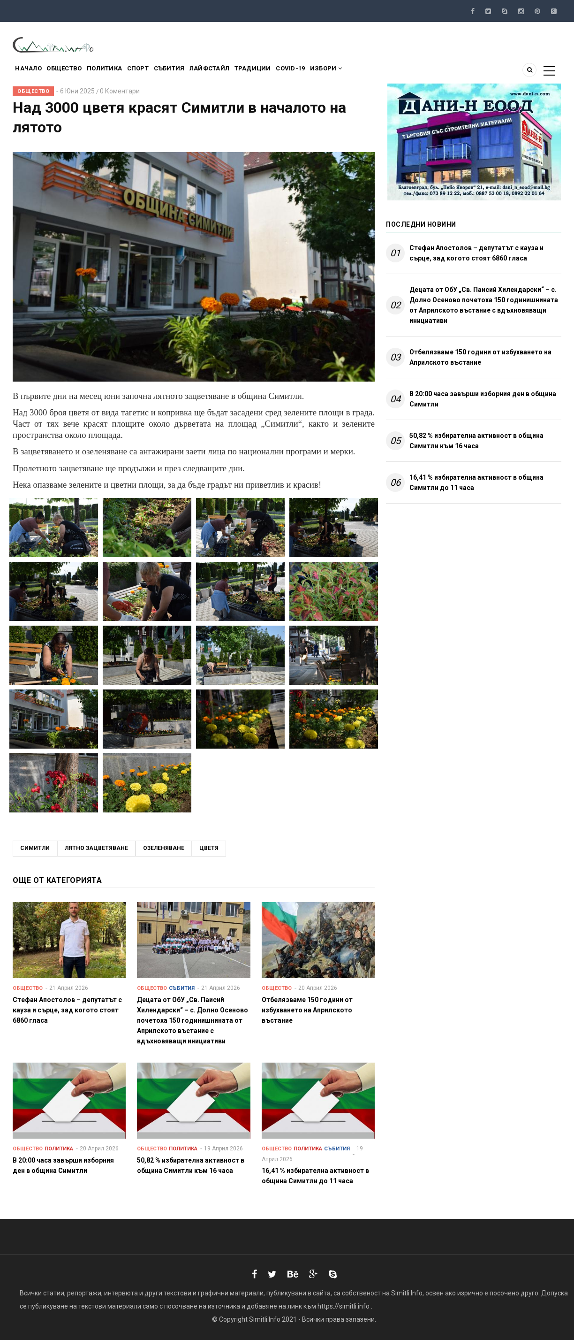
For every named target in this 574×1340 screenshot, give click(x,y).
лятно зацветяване (96, 848)
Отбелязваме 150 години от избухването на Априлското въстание (480, 357)
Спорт (159, 72)
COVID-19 (337, 72)
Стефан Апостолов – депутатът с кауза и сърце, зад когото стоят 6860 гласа (476, 253)
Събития (197, 72)
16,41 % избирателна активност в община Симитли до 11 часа (476, 482)
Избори (379, 72)
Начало (31, 72)
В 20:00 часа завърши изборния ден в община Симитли (482, 399)
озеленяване (163, 848)
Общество (73, 72)
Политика (120, 72)
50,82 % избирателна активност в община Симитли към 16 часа (476, 441)
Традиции (293, 72)
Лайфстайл (243, 72)
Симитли (35, 848)
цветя (209, 848)
